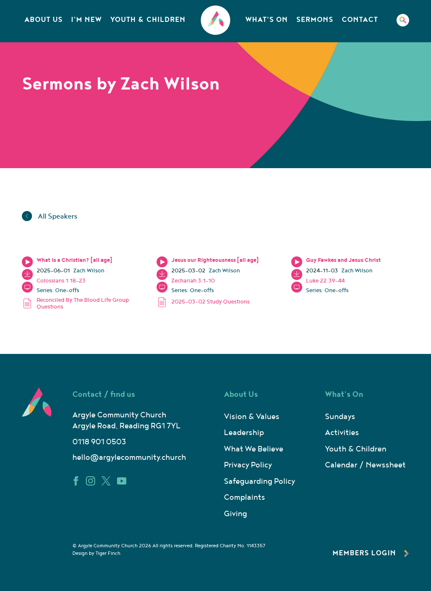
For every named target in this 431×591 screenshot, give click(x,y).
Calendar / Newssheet (365, 465)
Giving (235, 514)
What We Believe (253, 449)
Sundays (340, 417)
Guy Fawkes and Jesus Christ (343, 260)
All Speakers (49, 216)
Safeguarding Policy (259, 481)
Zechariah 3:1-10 (193, 280)
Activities (342, 433)
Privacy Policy (248, 465)
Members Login (371, 553)
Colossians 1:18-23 (61, 280)
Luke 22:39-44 (325, 280)
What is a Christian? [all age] (74, 260)
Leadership (244, 433)
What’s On (266, 20)
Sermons (314, 20)
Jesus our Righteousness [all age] (215, 260)
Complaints (244, 497)
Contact (360, 20)
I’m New (86, 20)
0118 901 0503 (99, 442)
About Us (43, 20)
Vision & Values (251, 417)
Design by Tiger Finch (96, 553)
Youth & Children (148, 20)
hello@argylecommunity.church (129, 457)
